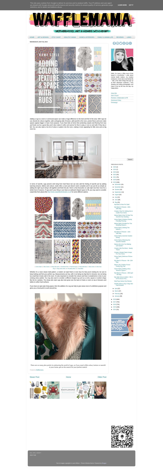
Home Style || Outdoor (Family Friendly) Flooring (123, 220)
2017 (114, 302)
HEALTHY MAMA (70, 37)
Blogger (104, 463)
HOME (32, 37)
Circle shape (39, 266)
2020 (114, 179)
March (117, 291)
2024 (114, 169)
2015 (114, 307)
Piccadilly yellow (71, 268)
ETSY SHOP (56, 37)
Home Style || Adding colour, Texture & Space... (122, 269)
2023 (114, 172)
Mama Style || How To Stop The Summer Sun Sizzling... (123, 216)
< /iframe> (121, 131)
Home (68, 377)
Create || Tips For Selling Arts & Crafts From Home (123, 211)
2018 (114, 299)
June (116, 199)
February (117, 293)
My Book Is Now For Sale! (122, 204)
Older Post (102, 377)
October (117, 189)
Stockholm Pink (65, 266)
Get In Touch (115, 95)
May (116, 202)
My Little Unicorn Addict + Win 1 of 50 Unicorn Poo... (123, 277)
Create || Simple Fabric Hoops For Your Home (123, 253)
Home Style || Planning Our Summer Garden (122, 240)
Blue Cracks (46, 266)
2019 (114, 182)
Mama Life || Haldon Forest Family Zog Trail (122, 265)
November (118, 187)
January (117, 296)
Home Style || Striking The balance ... (122, 228)
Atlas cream (91, 266)
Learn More (122, 5)
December (118, 184)
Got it (131, 5)
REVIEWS (119, 37)
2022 (114, 174)
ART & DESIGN (43, 37)
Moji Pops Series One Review (123, 281)
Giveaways (114, 102)
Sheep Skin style (55, 266)
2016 (114, 304)
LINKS (129, 37)
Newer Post (34, 377)
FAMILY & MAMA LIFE (105, 37)
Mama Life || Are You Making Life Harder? (122, 244)
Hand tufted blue (83, 266)
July (116, 197)
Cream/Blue (80, 268)
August (117, 194)
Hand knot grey (73, 266)
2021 (114, 177)
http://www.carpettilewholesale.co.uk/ (59, 192)
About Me (114, 93)
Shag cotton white (61, 268)
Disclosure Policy (116, 100)
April (116, 288)
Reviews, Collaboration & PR (119, 98)
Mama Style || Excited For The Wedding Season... (123, 224)
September (118, 192)
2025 (114, 167)
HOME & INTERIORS (86, 37)
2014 (114, 309)
